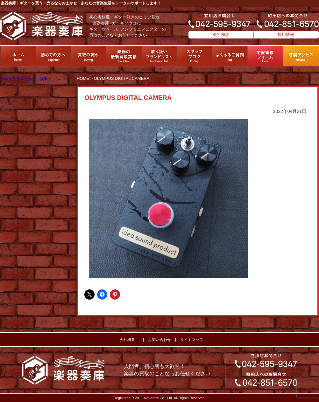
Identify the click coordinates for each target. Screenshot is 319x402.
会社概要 (221, 34)
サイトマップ (191, 339)
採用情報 (286, 34)
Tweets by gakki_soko (25, 78)
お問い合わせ (159, 339)
